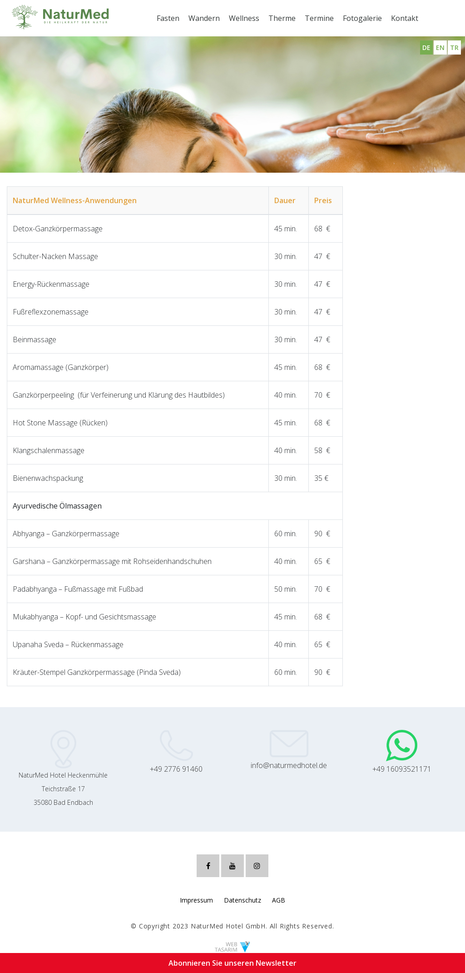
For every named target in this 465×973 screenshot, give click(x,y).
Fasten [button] (168, 18)
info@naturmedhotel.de (289, 765)
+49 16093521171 (401, 769)
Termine (319, 18)
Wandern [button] (204, 18)
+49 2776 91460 (176, 769)
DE (426, 47)
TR (454, 47)
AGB (278, 900)
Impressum (196, 900)
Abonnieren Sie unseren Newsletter (232, 963)
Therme (282, 18)
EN (440, 47)
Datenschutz (242, 900)
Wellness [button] (244, 18)
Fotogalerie (362, 18)
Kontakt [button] (404, 18)
